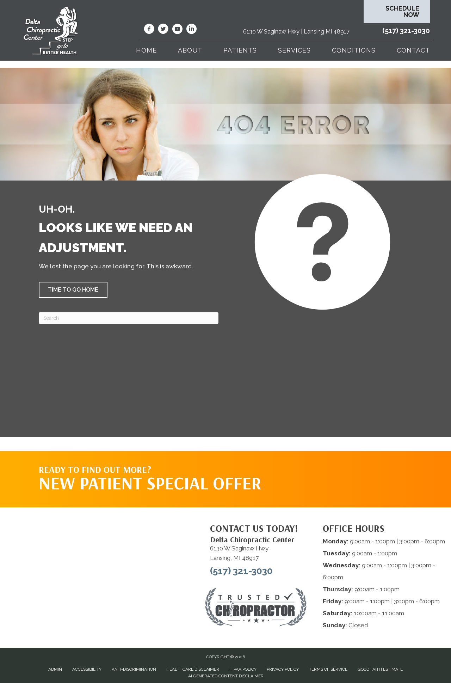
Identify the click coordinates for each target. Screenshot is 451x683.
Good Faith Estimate (380, 669)
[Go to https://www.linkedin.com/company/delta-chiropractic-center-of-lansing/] (191, 30)
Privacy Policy (283, 669)
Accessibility (86, 669)
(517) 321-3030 (406, 30)
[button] (73, 290)
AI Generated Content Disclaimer (226, 675)
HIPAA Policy (243, 669)
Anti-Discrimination (134, 669)
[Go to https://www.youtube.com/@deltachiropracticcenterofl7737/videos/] (177, 30)
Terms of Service (328, 669)
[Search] (128, 318)
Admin (55, 669)
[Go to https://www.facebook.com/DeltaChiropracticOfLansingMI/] (149, 30)
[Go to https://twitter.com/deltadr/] (163, 30)
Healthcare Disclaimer (192, 669)
